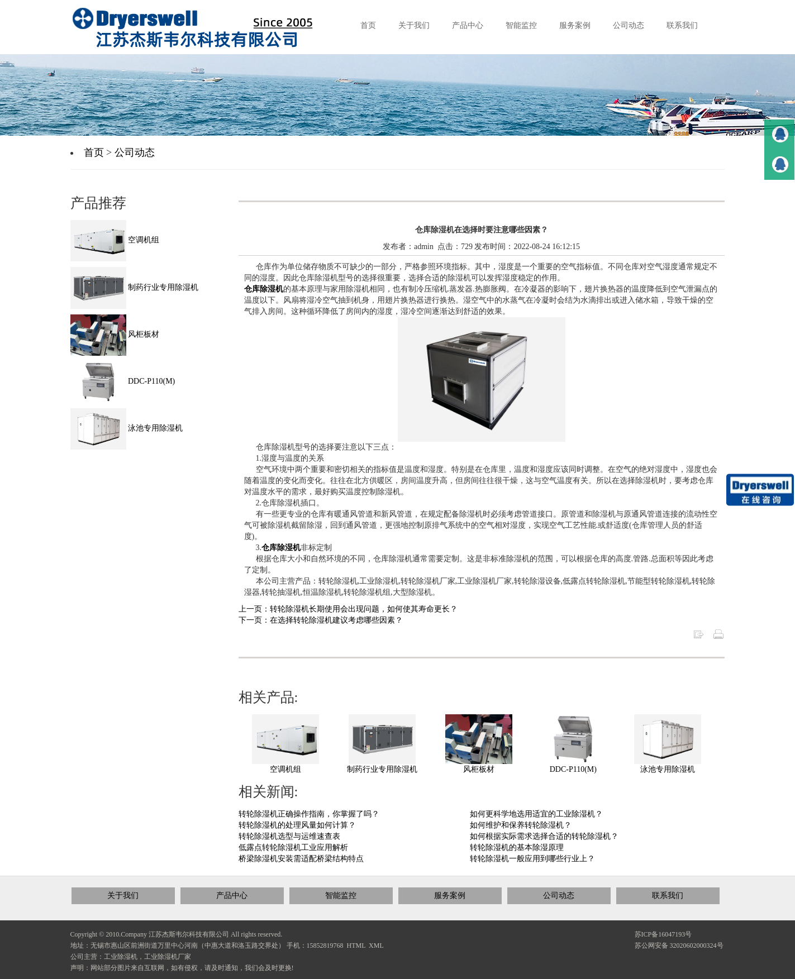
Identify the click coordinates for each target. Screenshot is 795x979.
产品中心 (231, 895)
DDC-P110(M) (573, 769)
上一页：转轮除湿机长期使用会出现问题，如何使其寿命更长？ (348, 609)
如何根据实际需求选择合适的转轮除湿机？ (544, 836)
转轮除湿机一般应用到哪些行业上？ (532, 858)
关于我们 (123, 895)
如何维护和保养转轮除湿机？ (521, 825)
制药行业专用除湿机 (382, 769)
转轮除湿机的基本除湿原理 (517, 847)
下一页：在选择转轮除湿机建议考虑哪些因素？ (321, 620)
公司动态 (135, 152)
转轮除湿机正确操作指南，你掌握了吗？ (309, 814)
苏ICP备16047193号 (663, 934)
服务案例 (449, 895)
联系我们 (667, 895)
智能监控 (340, 895)
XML (376, 945)
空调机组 (285, 769)
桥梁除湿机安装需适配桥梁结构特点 (301, 858)
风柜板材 (478, 769)
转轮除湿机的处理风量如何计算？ (297, 825)
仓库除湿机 (263, 289)
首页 (94, 152)
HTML (356, 945)
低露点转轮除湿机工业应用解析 (293, 847)
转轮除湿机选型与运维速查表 (289, 836)
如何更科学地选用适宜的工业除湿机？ (536, 814)
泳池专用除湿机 (667, 769)
